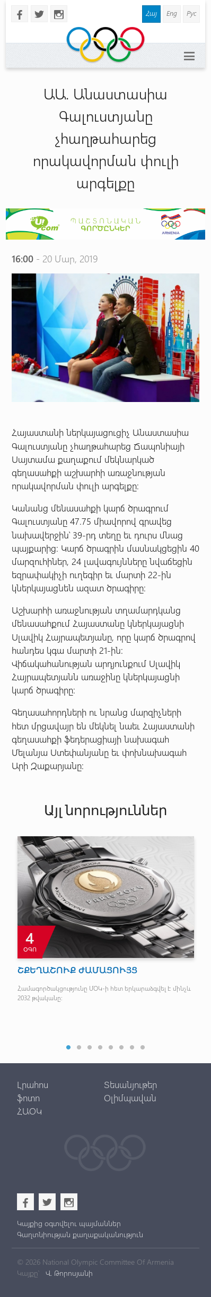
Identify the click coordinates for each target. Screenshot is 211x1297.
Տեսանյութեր (130, 1084)
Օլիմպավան (130, 1097)
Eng (171, 12)
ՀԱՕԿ (29, 1111)
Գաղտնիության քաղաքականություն (80, 1234)
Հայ (151, 12)
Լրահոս (32, 1084)
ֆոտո (28, 1097)
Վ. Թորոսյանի (68, 1273)
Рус (191, 12)
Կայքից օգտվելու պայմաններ (69, 1223)
